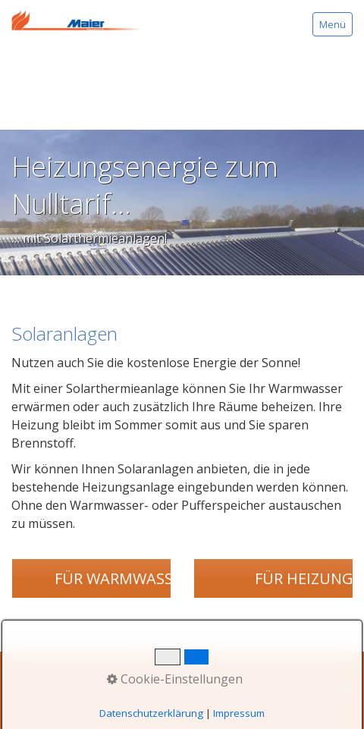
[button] (122, 578)
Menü (332, 24)
